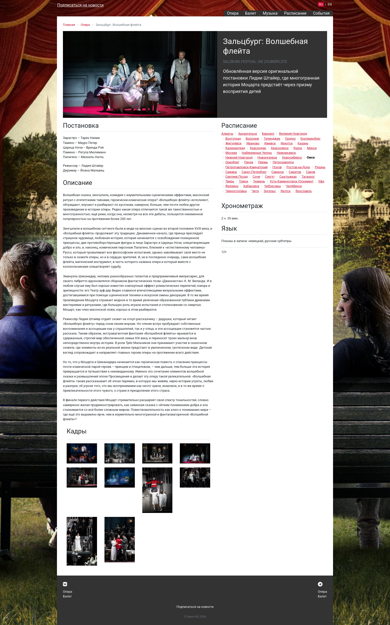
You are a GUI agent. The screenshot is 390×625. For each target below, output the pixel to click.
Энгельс (270, 191)
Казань (302, 143)
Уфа (321, 181)
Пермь (263, 162)
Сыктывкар (288, 176)
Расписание (295, 13)
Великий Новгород (293, 133)
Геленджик (272, 138)
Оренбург (232, 162)
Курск (297, 148)
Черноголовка (236, 191)
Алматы (227, 133)
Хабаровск (251, 186)
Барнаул (268, 133)
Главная (69, 25)
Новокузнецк (267, 157)
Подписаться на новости (80, 5)
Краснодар (258, 148)
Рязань (320, 167)
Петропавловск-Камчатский (246, 167)
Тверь (229, 181)
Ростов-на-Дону (298, 167)
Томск (243, 181)
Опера (233, 13)
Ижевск (270, 143)
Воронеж (252, 138)
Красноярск (280, 148)
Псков (277, 167)
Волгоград (233, 138)
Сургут (270, 176)
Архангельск (247, 133)
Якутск (286, 191)
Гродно (290, 138)
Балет (250, 13)
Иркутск (287, 143)
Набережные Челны (257, 153)
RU (321, 4)
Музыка (270, 13)
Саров (310, 172)
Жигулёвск (233, 143)
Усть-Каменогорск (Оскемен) (291, 181)
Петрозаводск (283, 162)
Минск (312, 148)
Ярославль (303, 191)
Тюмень (259, 181)
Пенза (248, 162)
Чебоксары (272, 186)
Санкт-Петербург (254, 172)
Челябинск (294, 186)
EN (330, 4)
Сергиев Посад (236, 176)
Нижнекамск (286, 153)
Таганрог (308, 176)
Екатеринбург (310, 138)
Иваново (253, 143)
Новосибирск (292, 157)
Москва (231, 153)
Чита (255, 191)
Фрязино (232, 186)
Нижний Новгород (239, 157)
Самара (231, 172)
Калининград (235, 148)
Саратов (295, 172)
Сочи (256, 176)
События (321, 13)
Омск (311, 157)
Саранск (277, 172)
